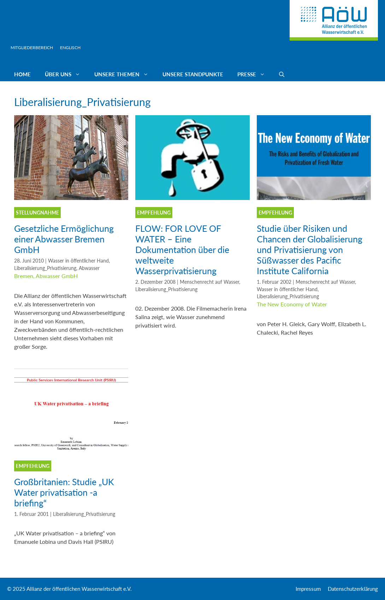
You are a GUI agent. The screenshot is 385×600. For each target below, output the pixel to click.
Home (22, 74)
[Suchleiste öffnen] (281, 74)
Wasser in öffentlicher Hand (78, 261)
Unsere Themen (124, 74)
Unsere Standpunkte (192, 74)
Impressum (308, 589)
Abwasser (89, 268)
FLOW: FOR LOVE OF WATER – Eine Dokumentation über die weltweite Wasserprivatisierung (182, 249)
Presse (254, 74)
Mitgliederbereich (32, 47)
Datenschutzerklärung (353, 589)
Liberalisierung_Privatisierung (45, 268)
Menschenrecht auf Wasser (209, 282)
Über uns (66, 74)
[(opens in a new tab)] (71, 197)
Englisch (70, 47)
